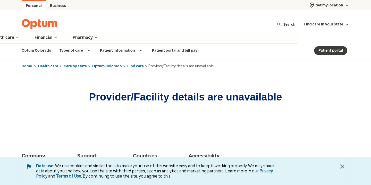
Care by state (75, 66)
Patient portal (330, 50)
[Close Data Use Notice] (342, 166)
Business (58, 6)
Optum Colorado (107, 66)
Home (27, 66)
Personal (34, 6)
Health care (48, 66)
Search (286, 24)
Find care (135, 66)
